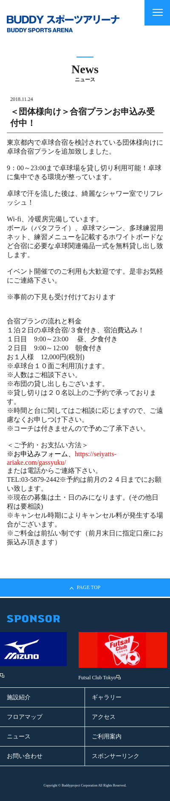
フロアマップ (24, 717)
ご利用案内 (107, 736)
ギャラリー (107, 697)
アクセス (104, 717)
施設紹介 (19, 697)
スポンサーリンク (115, 756)
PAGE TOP (85, 587)
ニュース (19, 736)
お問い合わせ (24, 756)
